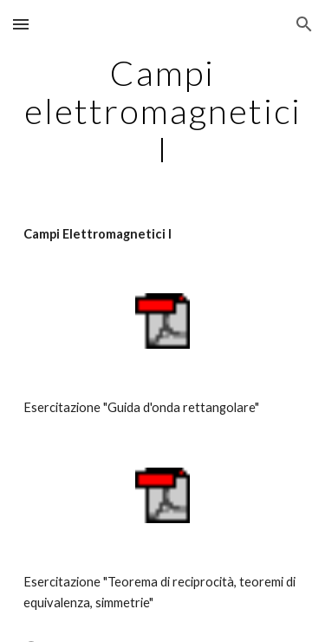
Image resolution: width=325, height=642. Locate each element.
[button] (21, 24)
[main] (162, 111)
